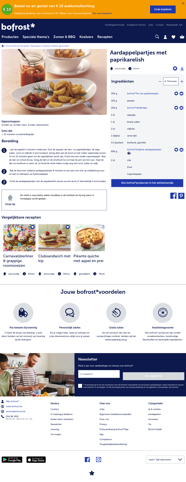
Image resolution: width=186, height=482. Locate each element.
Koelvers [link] (86, 37)
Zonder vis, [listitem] (7, 125)
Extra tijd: (7, 130)
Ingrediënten (122, 81)
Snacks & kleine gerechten (56, 46)
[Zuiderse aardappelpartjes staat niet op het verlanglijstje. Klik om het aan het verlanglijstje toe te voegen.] (176, 150)
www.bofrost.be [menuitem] (12, 404)
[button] (163, 9)
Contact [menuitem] (160, 25)
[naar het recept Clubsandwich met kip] (54, 237)
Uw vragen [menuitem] (56, 431)
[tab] (165, 37)
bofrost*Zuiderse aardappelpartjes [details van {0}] (144, 149)
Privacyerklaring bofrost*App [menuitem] (114, 426)
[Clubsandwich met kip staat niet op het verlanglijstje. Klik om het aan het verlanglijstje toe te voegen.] (67, 227)
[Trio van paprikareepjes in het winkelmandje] (181, 93)
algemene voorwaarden (158, 385)
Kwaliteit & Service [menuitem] (136, 25)
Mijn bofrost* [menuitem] (10, 399)
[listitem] (54, 156)
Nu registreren (171, 373)
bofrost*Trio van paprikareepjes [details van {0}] (142, 93)
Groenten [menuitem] (153, 416)
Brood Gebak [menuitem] (155, 426)
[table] (147, 135)
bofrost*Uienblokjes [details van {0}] (137, 107)
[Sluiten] (183, 3)
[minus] (160, 81)
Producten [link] (10, 37)
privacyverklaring (136, 385)
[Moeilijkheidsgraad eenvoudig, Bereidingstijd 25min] (134, 68)
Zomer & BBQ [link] (64, 37)
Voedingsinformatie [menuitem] (114, 25)
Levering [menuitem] (55, 426)
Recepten (36, 46)
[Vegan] (129, 153)
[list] (93, 322)
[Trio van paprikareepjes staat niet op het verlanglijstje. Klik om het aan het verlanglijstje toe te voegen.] (176, 93)
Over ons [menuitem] (104, 416)
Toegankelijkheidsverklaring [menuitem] (113, 441)
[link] (29, 27)
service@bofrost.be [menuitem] (13, 409)
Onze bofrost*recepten (17, 46)
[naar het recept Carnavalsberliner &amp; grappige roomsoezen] (19, 237)
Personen (172, 81)
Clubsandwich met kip (54, 258)
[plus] (181, 81)
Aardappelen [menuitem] (154, 411)
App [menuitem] (101, 431)
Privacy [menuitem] (103, 421)
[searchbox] (118, 36)
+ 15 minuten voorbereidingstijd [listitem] (18, 134)
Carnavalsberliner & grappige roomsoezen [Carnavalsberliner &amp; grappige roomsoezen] (18, 261)
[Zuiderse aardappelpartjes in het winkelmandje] (181, 150)
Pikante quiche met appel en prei (88, 258)
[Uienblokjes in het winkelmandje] (181, 108)
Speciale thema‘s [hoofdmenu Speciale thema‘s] (36, 37)
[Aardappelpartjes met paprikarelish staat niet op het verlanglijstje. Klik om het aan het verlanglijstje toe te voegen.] (175, 68)
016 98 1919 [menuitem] (10, 414)
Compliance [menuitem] (106, 436)
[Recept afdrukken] (182, 68)
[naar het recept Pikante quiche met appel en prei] (89, 237)
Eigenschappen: (11, 121)
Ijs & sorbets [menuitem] (154, 406)
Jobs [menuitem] (150, 25)
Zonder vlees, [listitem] (20, 125)
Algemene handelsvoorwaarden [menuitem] (115, 411)
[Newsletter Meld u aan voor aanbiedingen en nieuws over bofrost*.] (130, 373)
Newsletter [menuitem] (56, 421)
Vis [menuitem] (149, 421)
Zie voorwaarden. (102, 13)
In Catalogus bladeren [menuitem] (62, 411)
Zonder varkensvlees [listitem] (38, 125)
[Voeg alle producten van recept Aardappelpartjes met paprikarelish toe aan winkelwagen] (147, 183)
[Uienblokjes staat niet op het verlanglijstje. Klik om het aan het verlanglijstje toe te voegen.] (176, 108)
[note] (19, 273)
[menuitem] (10, 38)
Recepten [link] (104, 37)
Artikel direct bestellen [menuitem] (62, 416)
